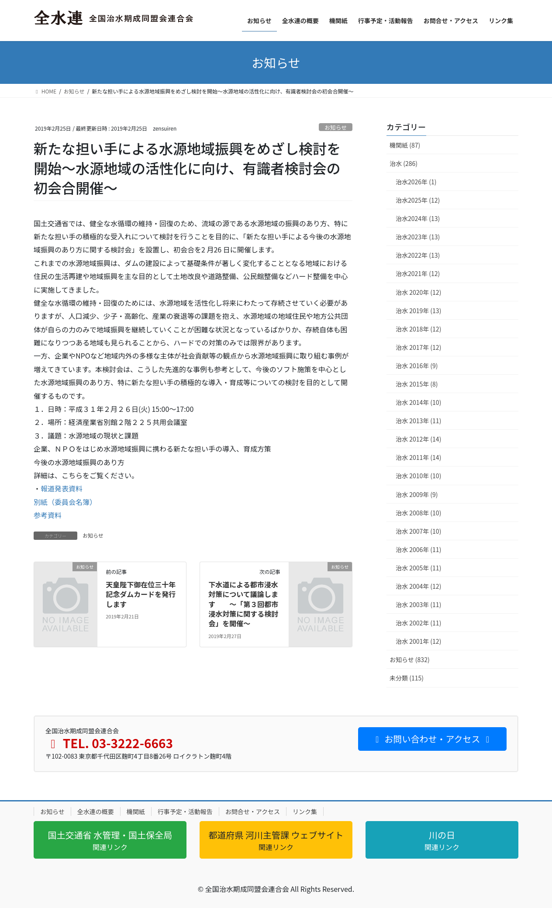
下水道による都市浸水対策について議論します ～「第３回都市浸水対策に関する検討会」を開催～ (243, 604)
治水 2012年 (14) (418, 439)
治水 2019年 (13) (418, 310)
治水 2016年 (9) (417, 365)
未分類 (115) (407, 677)
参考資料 (48, 515)
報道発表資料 (62, 488)
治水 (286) (403, 163)
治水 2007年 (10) (418, 531)
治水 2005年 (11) (418, 567)
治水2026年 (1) (416, 181)
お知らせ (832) (410, 659)
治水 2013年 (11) (418, 420)
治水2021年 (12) (418, 273)
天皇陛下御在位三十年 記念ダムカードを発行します (141, 594)
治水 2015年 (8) (417, 384)
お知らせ (335, 127)
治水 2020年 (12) (418, 292)
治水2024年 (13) (418, 218)
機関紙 (136, 811)
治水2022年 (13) (418, 255)
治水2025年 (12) (418, 200)
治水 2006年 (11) (418, 549)
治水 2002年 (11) (418, 622)
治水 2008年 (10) (418, 512)
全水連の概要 (95, 811)
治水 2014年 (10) (418, 402)
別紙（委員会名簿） (65, 502)
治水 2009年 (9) (417, 494)
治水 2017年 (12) (418, 347)
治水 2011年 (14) (418, 457)
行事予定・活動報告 (185, 811)
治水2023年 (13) (418, 236)
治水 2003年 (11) (418, 604)
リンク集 (305, 811)
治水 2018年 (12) (418, 329)
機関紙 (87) (405, 145)
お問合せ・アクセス (252, 811)
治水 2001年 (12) (418, 641)
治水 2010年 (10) (418, 475)
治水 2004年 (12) (418, 586)
